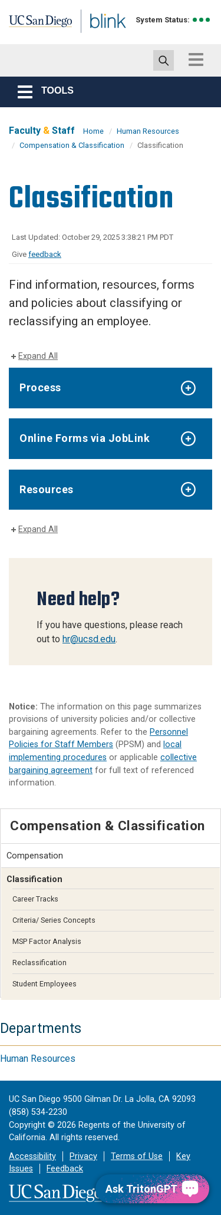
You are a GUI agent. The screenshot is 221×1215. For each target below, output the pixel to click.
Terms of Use (137, 1156)
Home (93, 131)
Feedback (65, 1169)
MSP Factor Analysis (46, 941)
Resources (46, 489)
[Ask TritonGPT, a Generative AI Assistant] (152, 1188)
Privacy (83, 1156)
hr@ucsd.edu (89, 639)
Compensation (34, 855)
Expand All (38, 356)
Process (40, 387)
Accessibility (32, 1156)
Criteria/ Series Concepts (53, 920)
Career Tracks (35, 898)
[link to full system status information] (202, 19)
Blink (94, 37)
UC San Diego (34, 25)
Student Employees (44, 983)
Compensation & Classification (71, 145)
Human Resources (148, 131)
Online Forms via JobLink (84, 438)
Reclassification (39, 962)
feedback (44, 254)
